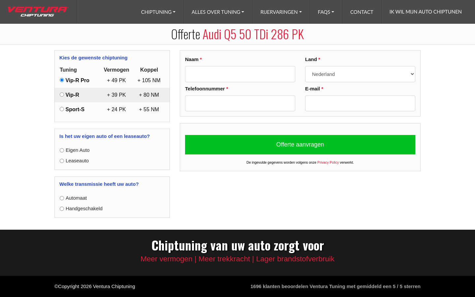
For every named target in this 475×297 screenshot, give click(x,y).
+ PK (116, 80)
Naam (193, 59)
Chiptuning (156, 12)
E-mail (314, 88)
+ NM (149, 80)
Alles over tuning (216, 12)
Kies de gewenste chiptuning (93, 57)
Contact (361, 12)
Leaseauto (77, 160)
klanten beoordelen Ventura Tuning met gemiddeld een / (335, 286)
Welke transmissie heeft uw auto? (99, 184)
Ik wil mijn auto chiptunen (426, 12)
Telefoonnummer (206, 88)
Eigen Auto (78, 150)
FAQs (324, 12)
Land (312, 59)
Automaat (76, 198)
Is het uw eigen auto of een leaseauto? (104, 136)
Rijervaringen (279, 12)
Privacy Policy (328, 162)
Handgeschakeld (84, 208)
